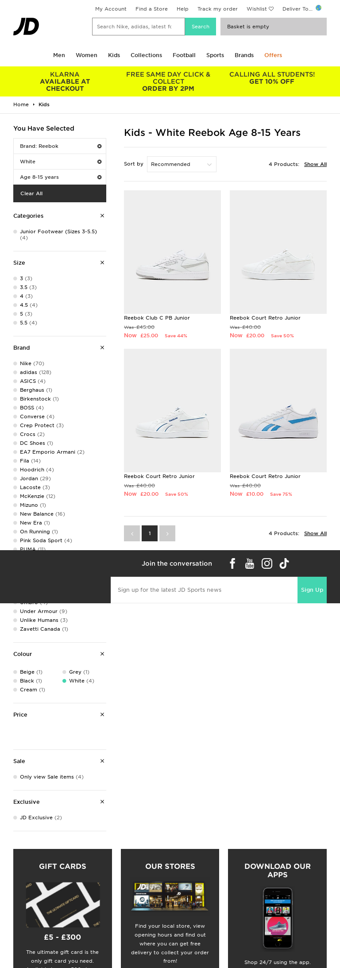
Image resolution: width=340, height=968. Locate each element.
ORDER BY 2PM (169, 81)
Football (184, 55)
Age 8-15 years (60, 177)
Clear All (31, 193)
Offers (273, 55)
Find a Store (151, 9)
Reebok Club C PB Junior (157, 318)
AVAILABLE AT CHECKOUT (65, 81)
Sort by (133, 164)
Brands (244, 55)
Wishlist (257, 9)
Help (183, 9)
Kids (114, 55)
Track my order (217, 9)
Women (86, 55)
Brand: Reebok (60, 146)
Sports (215, 55)
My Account (111, 9)
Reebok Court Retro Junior (265, 318)
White (60, 161)
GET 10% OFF (272, 78)
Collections (146, 55)
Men (59, 55)
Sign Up (312, 589)
